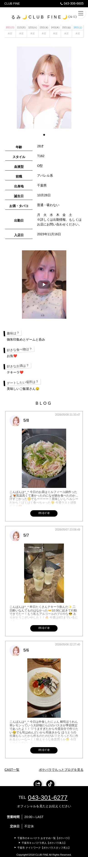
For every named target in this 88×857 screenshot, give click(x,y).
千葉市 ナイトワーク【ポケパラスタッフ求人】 (43, 847)
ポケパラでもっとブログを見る (61, 770)
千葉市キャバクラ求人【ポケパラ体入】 (44, 842)
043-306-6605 (71, 3)
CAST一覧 (12, 770)
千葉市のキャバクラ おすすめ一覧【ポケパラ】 (43, 838)
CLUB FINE (12, 3)
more (44, 513)
